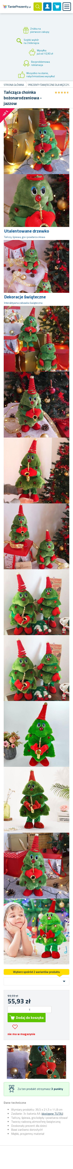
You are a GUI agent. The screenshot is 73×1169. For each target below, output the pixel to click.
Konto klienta (47, 9)
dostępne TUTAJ (52, 1113)
